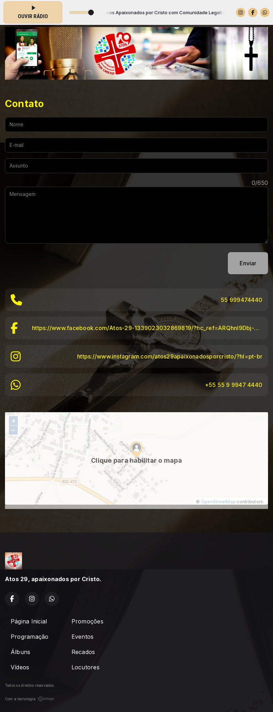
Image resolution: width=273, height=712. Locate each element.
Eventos (82, 636)
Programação (30, 636)
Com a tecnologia (30, 698)
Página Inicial (29, 621)
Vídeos (20, 667)
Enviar (248, 263)
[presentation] (59, 263)
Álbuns (20, 651)
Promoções (87, 621)
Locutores (85, 667)
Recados (83, 651)
